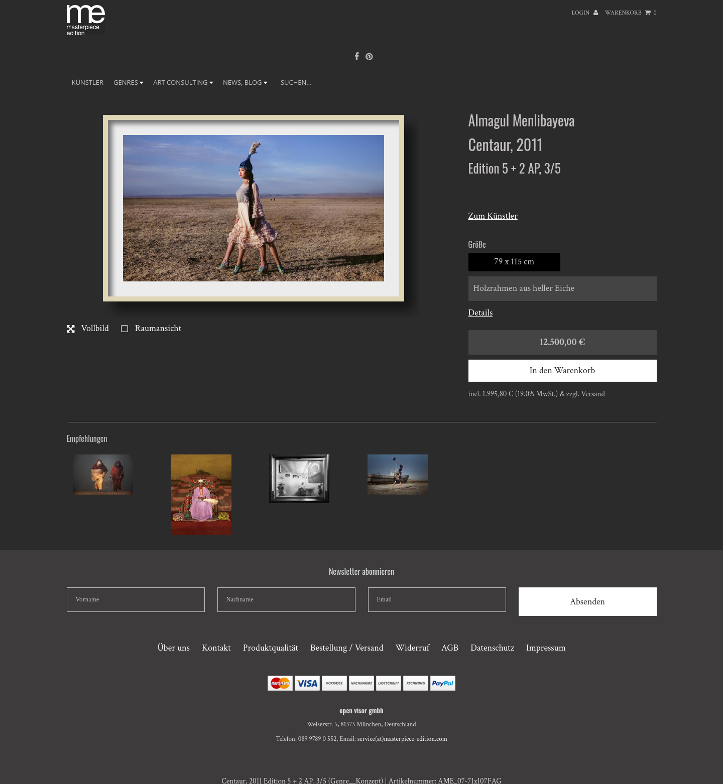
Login (585, 13)
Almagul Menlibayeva (521, 120)
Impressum (546, 648)
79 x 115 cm (514, 261)
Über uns (173, 648)
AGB (449, 648)
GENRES (128, 82)
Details (480, 313)
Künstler (88, 82)
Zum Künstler (493, 216)
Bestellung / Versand (346, 648)
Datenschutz (492, 648)
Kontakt (216, 648)
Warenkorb (631, 13)
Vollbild (88, 328)
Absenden (587, 601)
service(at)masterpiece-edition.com (402, 739)
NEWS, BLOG (245, 82)
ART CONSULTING (183, 82)
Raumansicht (151, 328)
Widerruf (412, 648)
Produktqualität (270, 648)
